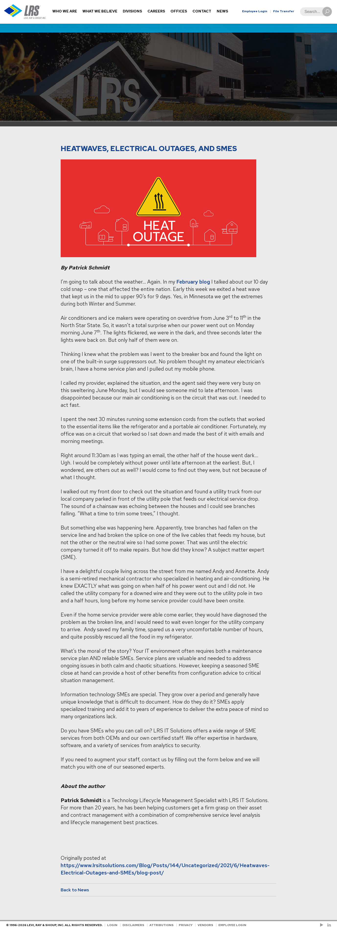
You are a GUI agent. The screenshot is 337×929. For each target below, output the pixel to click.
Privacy (185, 925)
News (222, 11)
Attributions (161, 925)
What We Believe (99, 11)
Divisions (132, 11)
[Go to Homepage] (25, 12)
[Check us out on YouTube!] (322, 925)
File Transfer (283, 11)
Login (112, 925)
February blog (193, 281)
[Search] (314, 11)
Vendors (205, 925)
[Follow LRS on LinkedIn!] (328, 925)
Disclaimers (133, 925)
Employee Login (254, 11)
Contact (201, 11)
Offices (178, 11)
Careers (156, 11)
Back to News (75, 890)
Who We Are (64, 11)
